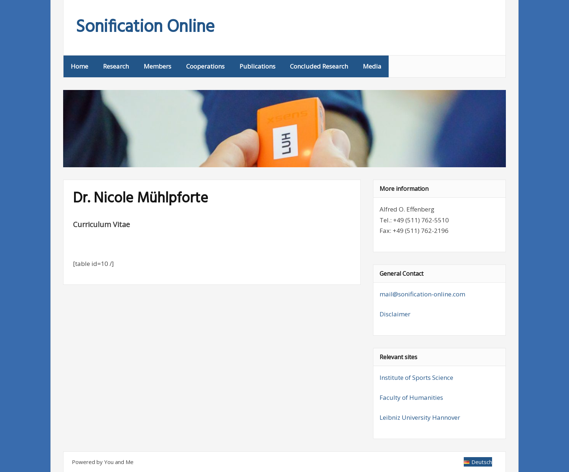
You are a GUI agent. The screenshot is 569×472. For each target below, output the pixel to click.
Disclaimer (395, 314)
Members (157, 66)
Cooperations (205, 66)
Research (116, 66)
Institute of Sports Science (416, 377)
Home (79, 66)
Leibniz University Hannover (420, 417)
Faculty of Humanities (411, 397)
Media (372, 66)
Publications (257, 66)
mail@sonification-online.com (422, 294)
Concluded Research (319, 66)
